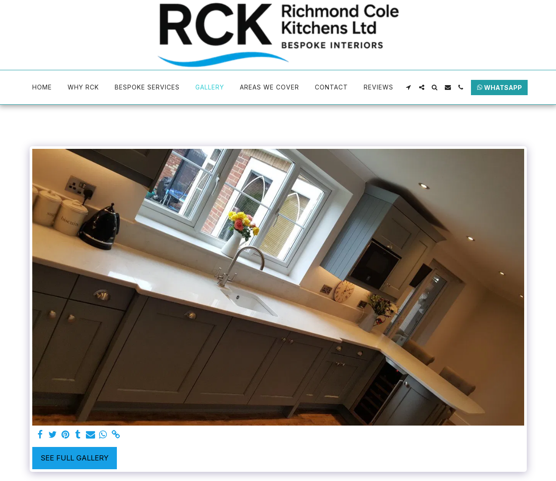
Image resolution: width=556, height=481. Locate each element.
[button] (409, 87)
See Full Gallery (75, 458)
